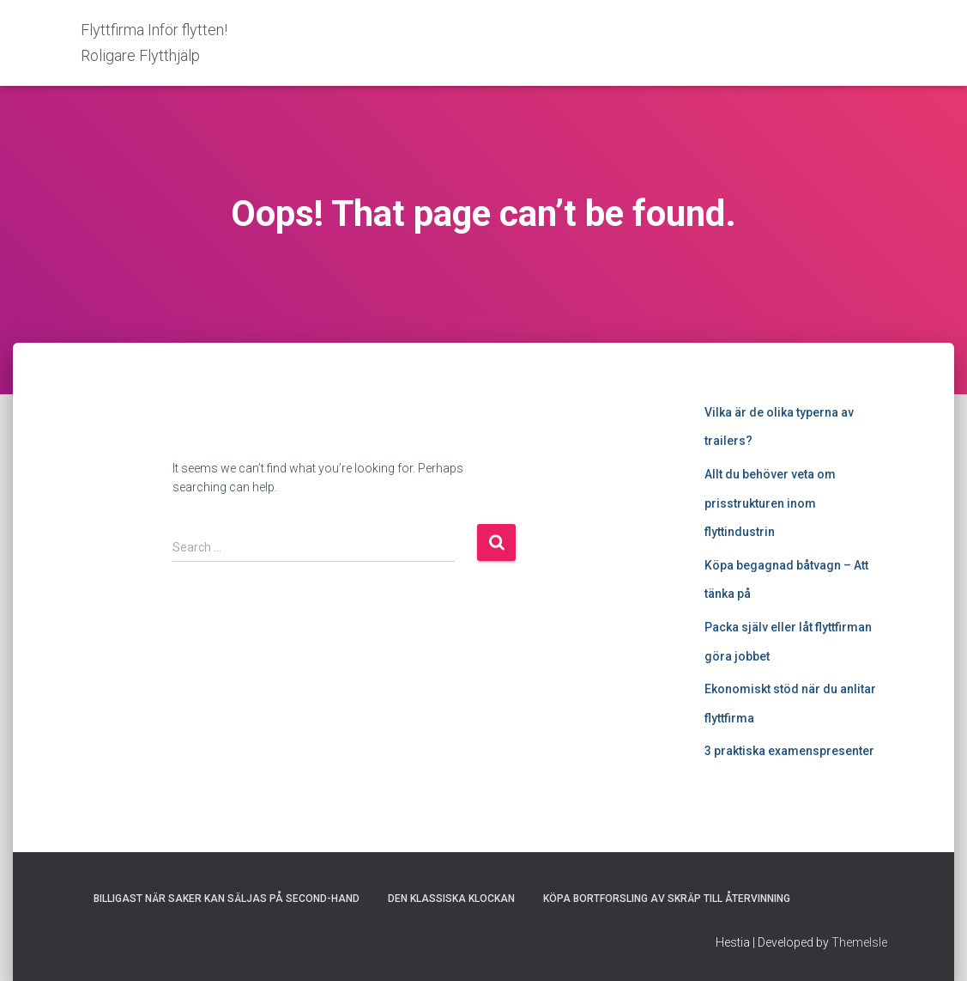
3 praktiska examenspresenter (789, 751)
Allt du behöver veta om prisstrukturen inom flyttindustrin (770, 503)
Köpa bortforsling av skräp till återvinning (666, 899)
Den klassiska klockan (451, 899)
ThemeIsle (859, 942)
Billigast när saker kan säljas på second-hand (227, 899)
